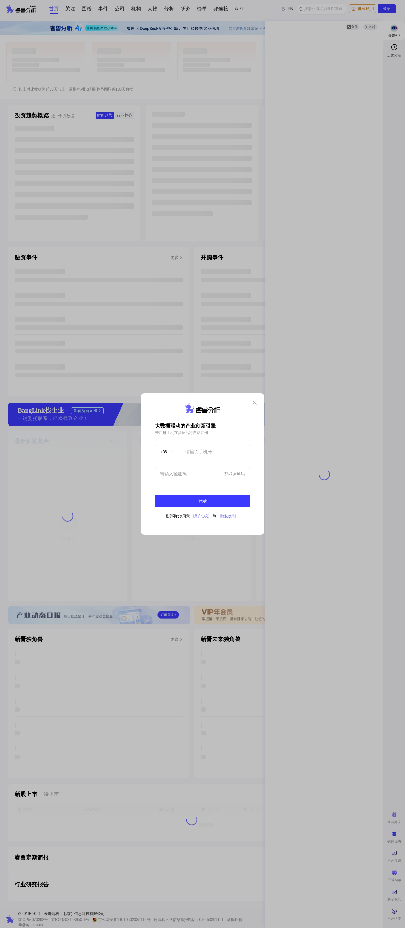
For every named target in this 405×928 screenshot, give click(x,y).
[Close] (255, 403)
